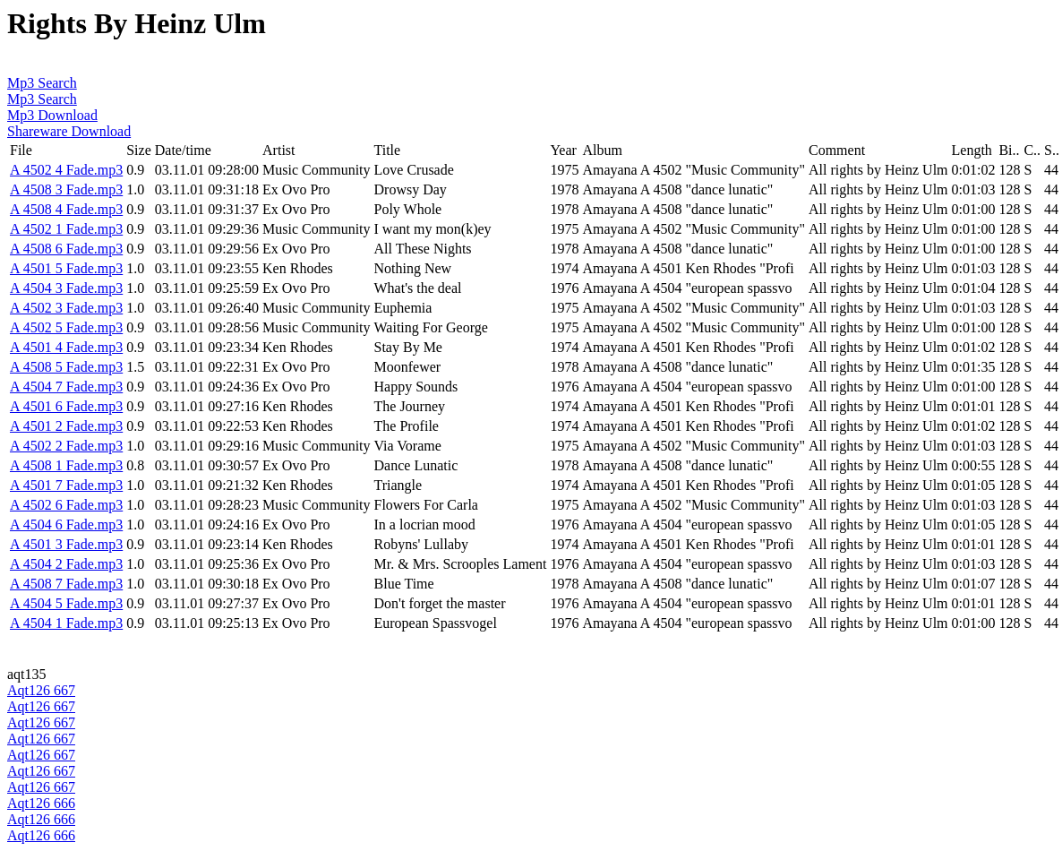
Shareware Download (69, 131)
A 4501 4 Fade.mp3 (66, 347)
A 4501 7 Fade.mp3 (66, 485)
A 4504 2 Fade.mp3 (66, 564)
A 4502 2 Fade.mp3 (66, 445)
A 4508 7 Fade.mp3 (66, 583)
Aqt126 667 (41, 690)
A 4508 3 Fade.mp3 (66, 189)
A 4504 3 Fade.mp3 (66, 288)
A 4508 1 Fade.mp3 (66, 465)
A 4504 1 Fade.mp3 (66, 623)
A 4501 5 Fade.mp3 (66, 268)
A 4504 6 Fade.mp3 (66, 524)
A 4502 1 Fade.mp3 (66, 228)
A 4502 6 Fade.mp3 (66, 504)
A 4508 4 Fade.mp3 (66, 209)
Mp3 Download (52, 115)
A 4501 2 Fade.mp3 (66, 426)
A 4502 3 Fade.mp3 (66, 307)
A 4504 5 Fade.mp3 (66, 603)
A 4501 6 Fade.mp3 (66, 406)
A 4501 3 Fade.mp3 (66, 544)
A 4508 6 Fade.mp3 (66, 248)
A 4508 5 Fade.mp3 (66, 366)
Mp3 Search (42, 82)
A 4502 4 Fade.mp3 (66, 169)
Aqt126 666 (41, 803)
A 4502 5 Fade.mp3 (66, 327)
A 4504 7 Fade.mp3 (66, 386)
